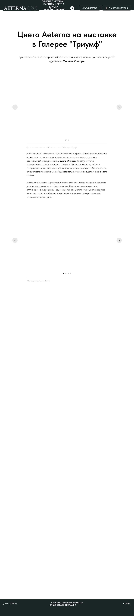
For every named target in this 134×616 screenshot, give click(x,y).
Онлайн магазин (53, 9)
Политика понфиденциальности (67, 602)
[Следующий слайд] (119, 107)
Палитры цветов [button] (53, 4)
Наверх (127, 604)
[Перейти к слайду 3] (68, 273)
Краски (53, 6)
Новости (54, 15)
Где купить (53, 12)
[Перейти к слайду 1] (65, 140)
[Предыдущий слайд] (15, 107)
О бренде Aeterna (53, 1)
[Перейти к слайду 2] (68, 140)
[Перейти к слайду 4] (70, 273)
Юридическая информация (62, 605)
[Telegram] (72, 8)
